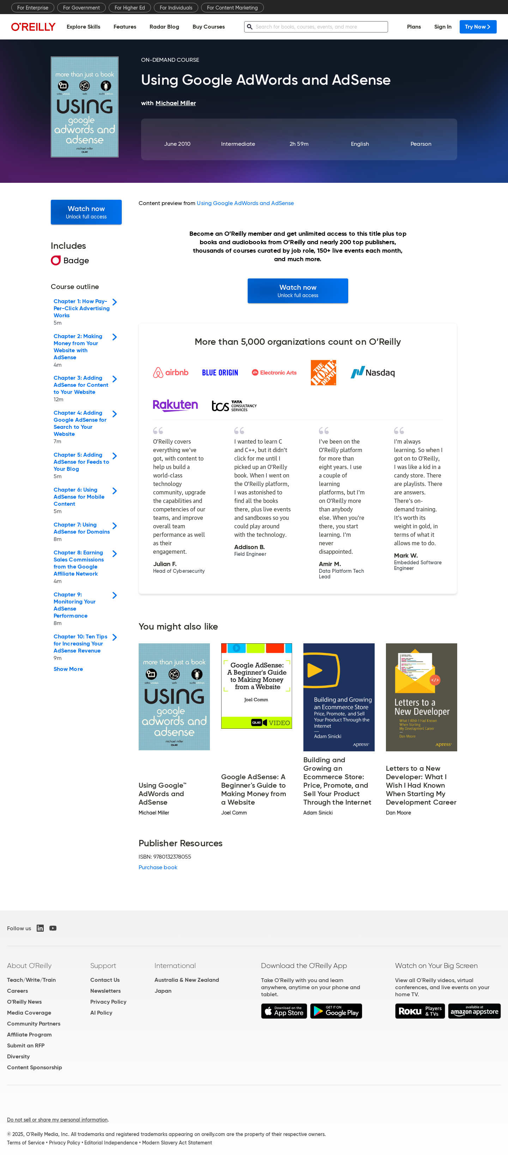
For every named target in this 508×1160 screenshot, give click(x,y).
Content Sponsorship (34, 1067)
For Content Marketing (232, 8)
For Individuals (176, 8)
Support (103, 965)
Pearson (421, 143)
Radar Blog (164, 26)
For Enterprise (32, 8)
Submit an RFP (25, 1045)
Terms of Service (25, 1143)
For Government (81, 8)
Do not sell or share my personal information (57, 1120)
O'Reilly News (24, 1001)
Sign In (443, 26)
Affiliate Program (29, 1034)
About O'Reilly (29, 965)
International (175, 965)
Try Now (478, 26)
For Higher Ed (130, 8)
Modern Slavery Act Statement (177, 1143)
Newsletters (105, 990)
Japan (163, 990)
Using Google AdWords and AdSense (245, 203)
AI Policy (101, 1012)
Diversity (18, 1056)
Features (125, 26)
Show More (68, 669)
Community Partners (33, 1023)
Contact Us (105, 980)
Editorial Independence (111, 1143)
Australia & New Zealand (187, 980)
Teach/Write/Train (31, 980)
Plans (414, 26)
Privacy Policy (108, 1001)
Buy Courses (209, 26)
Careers (17, 990)
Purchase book (158, 867)
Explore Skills (83, 26)
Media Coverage (29, 1012)
